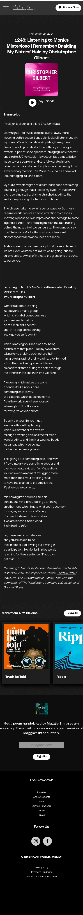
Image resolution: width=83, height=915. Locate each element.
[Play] (42, 103)
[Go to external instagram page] (35, 841)
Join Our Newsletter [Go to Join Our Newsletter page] (41, 805)
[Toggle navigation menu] (6, 8)
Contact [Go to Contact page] (41, 815)
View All (72, 613)
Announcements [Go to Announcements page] (41, 796)
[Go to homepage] (23, 7)
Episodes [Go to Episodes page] (41, 792)
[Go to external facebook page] (47, 841)
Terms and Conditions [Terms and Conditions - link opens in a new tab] (41, 872)
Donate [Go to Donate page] (41, 810)
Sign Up (41, 756)
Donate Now (68, 7)
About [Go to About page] (42, 801)
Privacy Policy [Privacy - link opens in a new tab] (41, 867)
